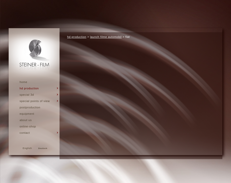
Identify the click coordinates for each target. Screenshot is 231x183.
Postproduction (30, 107)
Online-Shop (28, 126)
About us (26, 120)
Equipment (27, 113)
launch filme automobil (106, 36)
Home (23, 82)
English (27, 148)
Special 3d (27, 94)
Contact (25, 132)
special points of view (35, 101)
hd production (29, 88)
